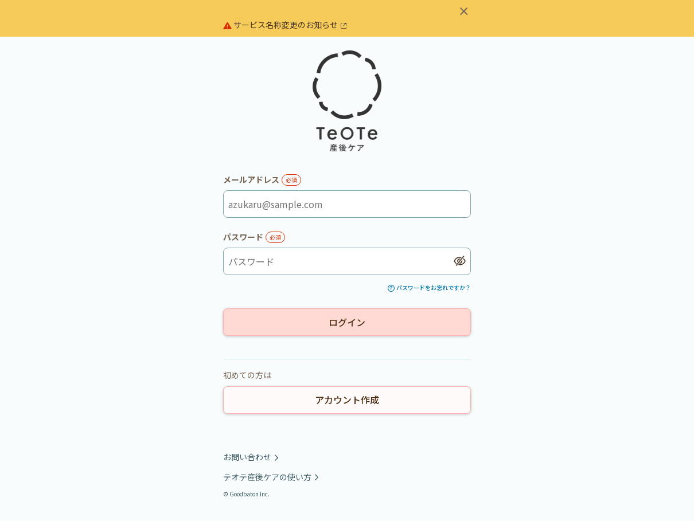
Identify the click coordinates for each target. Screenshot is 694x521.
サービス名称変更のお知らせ (285, 24)
